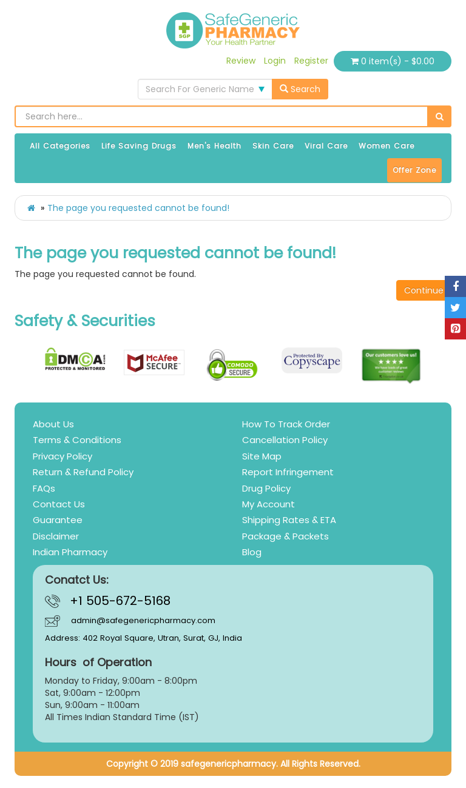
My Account (268, 504)
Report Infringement (288, 472)
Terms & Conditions (77, 439)
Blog (252, 552)
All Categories (60, 146)
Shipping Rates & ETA (289, 519)
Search (300, 89)
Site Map (262, 456)
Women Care (386, 146)
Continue (424, 290)
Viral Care (326, 146)
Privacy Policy (62, 456)
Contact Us (59, 504)
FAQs (44, 488)
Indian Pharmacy (70, 552)
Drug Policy (266, 488)
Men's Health (214, 146)
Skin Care (273, 146)
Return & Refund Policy (83, 472)
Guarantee (58, 519)
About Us (53, 424)
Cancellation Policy (285, 439)
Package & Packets (285, 536)
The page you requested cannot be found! (138, 208)
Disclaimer (56, 536)
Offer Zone (414, 170)
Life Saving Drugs (139, 146)
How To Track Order (286, 424)
